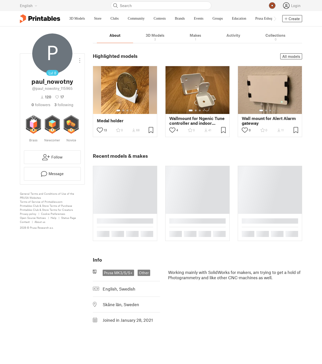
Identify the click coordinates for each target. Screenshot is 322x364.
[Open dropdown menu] (80, 58)
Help (53, 217)
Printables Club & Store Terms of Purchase (46, 205)
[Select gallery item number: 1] (118, 110)
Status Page (68, 217)
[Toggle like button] (100, 130)
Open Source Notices (33, 217)
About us (39, 221)
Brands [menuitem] (180, 18)
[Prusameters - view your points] (272, 5)
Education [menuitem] (239, 18)
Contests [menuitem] (160, 18)
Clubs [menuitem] (114, 18)
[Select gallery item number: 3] (127, 110)
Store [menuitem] (98, 18)
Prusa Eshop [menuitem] (264, 18)
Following (63, 104)
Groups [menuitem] (218, 18)
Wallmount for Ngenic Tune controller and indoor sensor (197, 121)
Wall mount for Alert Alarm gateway (269, 121)
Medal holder (110, 120)
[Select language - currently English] (28, 5)
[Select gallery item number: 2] (123, 110)
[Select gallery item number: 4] (131, 110)
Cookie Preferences (53, 213)
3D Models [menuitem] (77, 18)
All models (291, 56)
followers (40, 104)
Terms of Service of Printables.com (41, 201)
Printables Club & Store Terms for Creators (46, 209)
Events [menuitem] (199, 18)
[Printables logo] (40, 18)
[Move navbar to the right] (274, 18)
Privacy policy (28, 213)
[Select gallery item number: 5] (278, 110)
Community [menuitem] (136, 18)
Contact (25, 221)
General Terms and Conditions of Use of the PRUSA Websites (47, 195)
